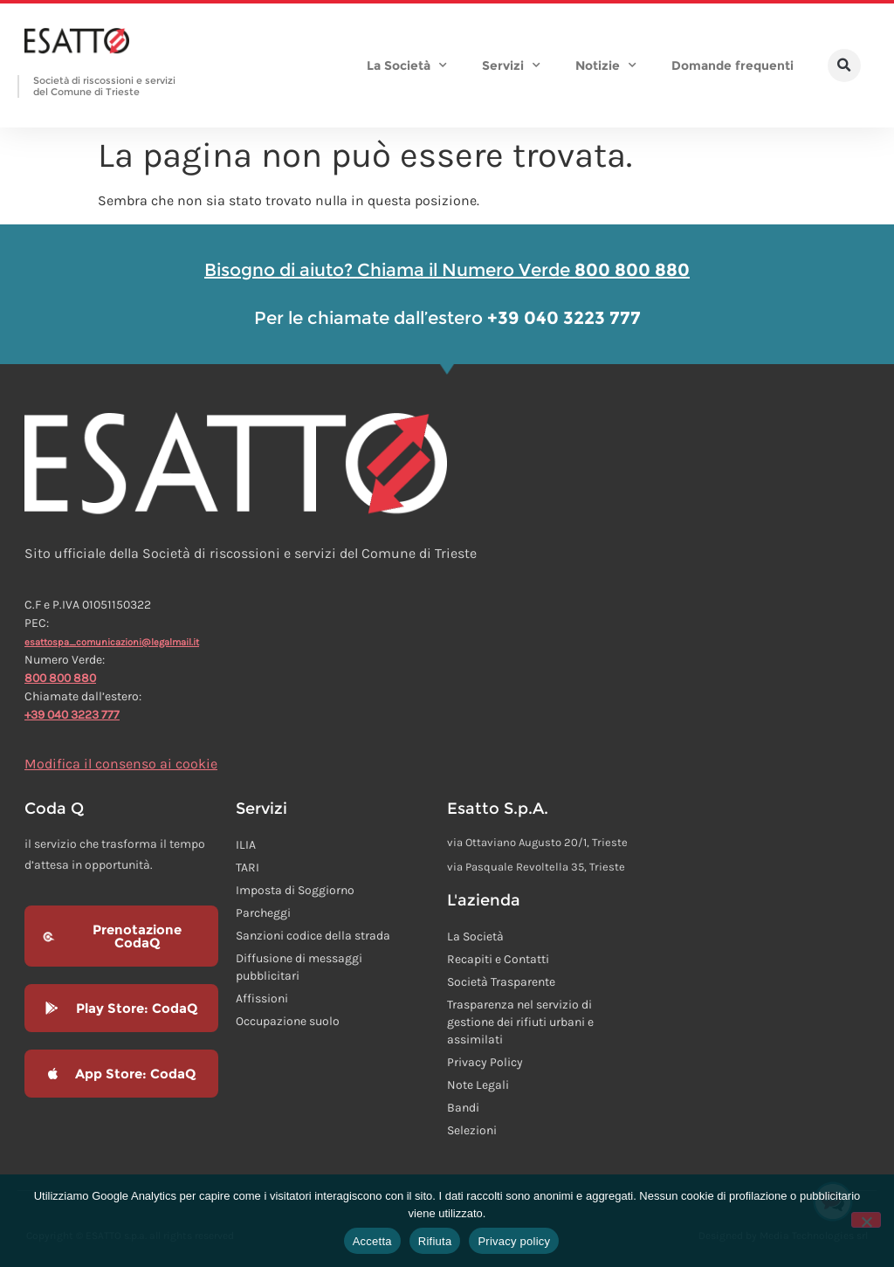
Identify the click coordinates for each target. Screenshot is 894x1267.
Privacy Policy (485, 1062)
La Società (407, 65)
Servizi (511, 65)
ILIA (246, 844)
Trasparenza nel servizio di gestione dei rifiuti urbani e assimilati (520, 1022)
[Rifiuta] (866, 1220)
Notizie (605, 65)
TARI (247, 867)
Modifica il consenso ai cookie (120, 763)
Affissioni (262, 998)
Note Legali (478, 1085)
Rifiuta (435, 1241)
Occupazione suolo (288, 1021)
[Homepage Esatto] (76, 42)
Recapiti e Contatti (498, 959)
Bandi (463, 1107)
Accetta (372, 1241)
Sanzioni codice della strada (313, 935)
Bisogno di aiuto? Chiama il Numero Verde (447, 269)
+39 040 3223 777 (72, 714)
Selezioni (472, 1130)
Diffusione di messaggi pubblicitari (299, 967)
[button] (844, 65)
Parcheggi (263, 912)
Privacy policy (514, 1241)
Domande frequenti (732, 65)
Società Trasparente (501, 981)
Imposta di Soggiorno (295, 890)
